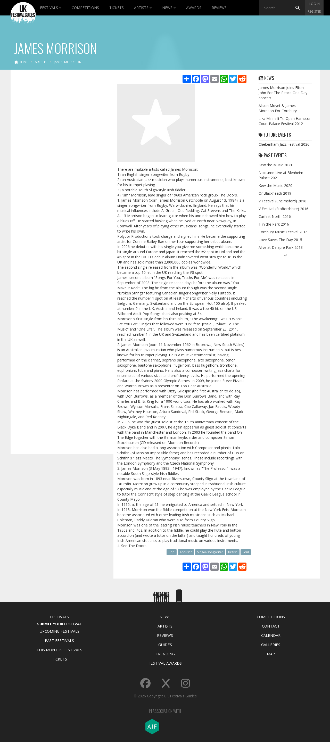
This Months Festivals (59, 649)
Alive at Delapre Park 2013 (281, 247)
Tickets (116, 7)
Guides (165, 644)
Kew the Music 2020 (275, 185)
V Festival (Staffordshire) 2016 (283, 208)
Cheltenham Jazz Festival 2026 (284, 144)
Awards (193, 7)
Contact (271, 626)
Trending (165, 653)
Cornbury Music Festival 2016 (283, 231)
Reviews (219, 7)
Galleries (270, 644)
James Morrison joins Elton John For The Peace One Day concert (283, 92)
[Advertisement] (58, 154)
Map (271, 653)
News (169, 7)
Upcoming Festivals (59, 631)
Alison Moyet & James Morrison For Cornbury (278, 108)
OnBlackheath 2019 (275, 193)
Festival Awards (165, 663)
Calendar (270, 635)
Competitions (85, 7)
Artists (143, 7)
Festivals (50, 7)
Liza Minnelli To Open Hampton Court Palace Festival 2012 (285, 121)
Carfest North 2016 (275, 216)
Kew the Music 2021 (275, 164)
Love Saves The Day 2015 (280, 239)
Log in (314, 4)
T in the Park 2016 (274, 224)
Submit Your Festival (59, 623)
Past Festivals (59, 640)
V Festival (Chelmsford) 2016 (282, 201)
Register (314, 11)
